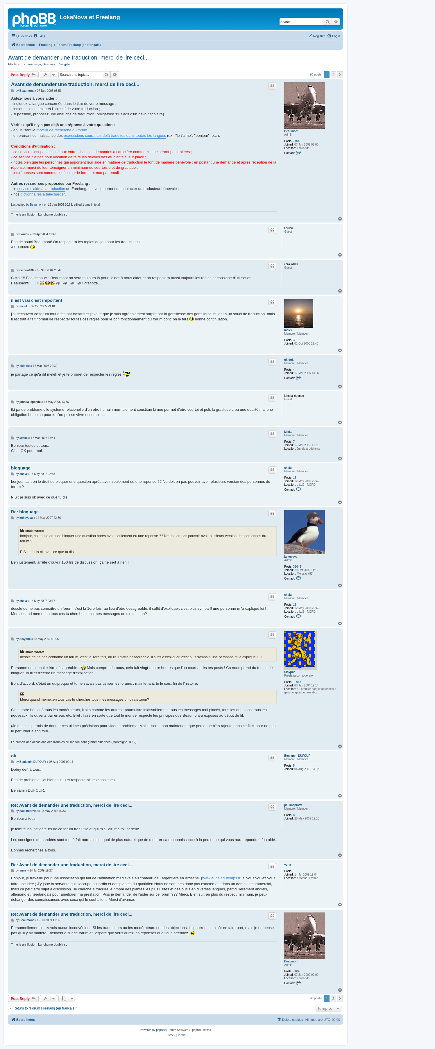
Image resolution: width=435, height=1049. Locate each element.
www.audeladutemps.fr (221, 878)
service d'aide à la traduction (41, 189)
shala (288, 467)
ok (13, 755)
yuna (287, 864)
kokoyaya (34, 64)
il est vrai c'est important (36, 300)
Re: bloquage (25, 511)
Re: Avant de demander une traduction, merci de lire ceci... (71, 805)
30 (294, 340)
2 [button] (333, 74)
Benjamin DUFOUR (297, 755)
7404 (296, 141)
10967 (297, 682)
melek (288, 330)
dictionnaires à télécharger (43, 194)
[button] (340, 74)
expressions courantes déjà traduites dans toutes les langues (115, 135)
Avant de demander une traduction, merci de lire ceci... (78, 57)
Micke (288, 431)
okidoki (289, 359)
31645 (297, 566)
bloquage (21, 467)
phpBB (160, 1030)
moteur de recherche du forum (61, 130)
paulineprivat (293, 805)
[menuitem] (39, 36)
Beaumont (50, 64)
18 (294, 477)
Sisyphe (65, 64)
